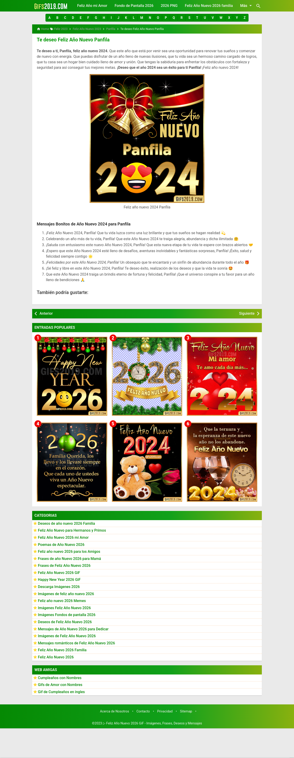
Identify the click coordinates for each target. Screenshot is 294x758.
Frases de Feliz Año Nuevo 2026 (64, 565)
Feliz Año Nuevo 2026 (56, 656)
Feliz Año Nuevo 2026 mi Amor (63, 537)
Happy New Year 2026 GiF (59, 579)
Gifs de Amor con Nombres (60, 684)
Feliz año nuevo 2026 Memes (62, 600)
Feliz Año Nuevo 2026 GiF (59, 572)
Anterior (46, 313)
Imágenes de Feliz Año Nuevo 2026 (67, 635)
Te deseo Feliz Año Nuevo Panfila (71, 39)
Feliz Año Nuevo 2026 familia (209, 5)
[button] (49, 18)
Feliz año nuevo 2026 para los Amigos (69, 551)
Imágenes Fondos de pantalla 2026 (67, 614)
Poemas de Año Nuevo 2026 (61, 544)
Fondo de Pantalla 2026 (134, 5)
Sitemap (186, 711)
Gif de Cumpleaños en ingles (61, 691)
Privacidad (164, 711)
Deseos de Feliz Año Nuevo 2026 (65, 621)
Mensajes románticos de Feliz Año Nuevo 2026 (76, 642)
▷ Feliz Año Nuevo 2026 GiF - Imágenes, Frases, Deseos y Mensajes (152, 723)
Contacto (143, 711)
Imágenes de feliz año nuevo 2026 (66, 593)
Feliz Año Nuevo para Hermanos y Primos (72, 530)
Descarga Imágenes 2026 (59, 586)
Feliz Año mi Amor (92, 5)
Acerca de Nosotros (114, 711)
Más (246, 5)
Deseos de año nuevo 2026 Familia (66, 523)
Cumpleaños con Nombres (60, 677)
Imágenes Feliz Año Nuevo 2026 (64, 607)
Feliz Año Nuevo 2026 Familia (62, 649)
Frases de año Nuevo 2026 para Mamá (69, 558)
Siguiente (246, 313)
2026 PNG (169, 5)
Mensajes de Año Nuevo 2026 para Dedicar (73, 628)
